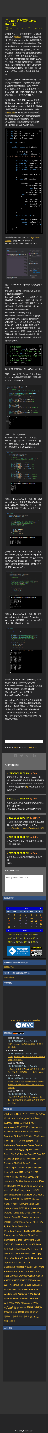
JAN (11, 934)
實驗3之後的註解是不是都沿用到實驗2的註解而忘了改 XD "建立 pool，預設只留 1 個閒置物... (26, 1084)
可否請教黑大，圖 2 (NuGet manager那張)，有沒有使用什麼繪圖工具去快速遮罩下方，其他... (26, 1100)
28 (9, 927)
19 (36, 921)
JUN (19, 938)
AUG (34, 938)
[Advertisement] (26, 726)
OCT (19, 942)
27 (41, 924)
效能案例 (17, 37)
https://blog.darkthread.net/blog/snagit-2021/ (25, 828)
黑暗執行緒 (9, 967)
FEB (19, 934)
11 (32, 918)
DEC (34, 942)
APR (34, 934)
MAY (11, 938)
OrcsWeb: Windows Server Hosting (25, 1020)
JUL (27, 938)
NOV (26, 942)
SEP (11, 942)
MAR (26, 934)
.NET (16, 747)
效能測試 (11, 112)
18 (32, 921)
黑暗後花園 (9, 977)
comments (31, 747)
